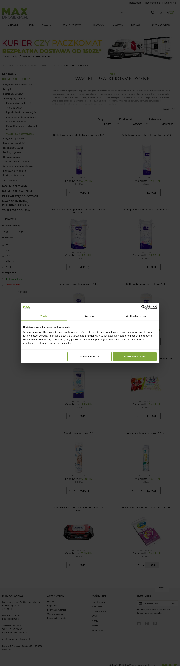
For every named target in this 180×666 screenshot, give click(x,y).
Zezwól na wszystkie (135, 356)
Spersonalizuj (89, 356)
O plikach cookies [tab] (136, 316)
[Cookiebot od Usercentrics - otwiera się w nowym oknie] (143, 307)
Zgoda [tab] (43, 316)
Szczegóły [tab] (90, 316)
